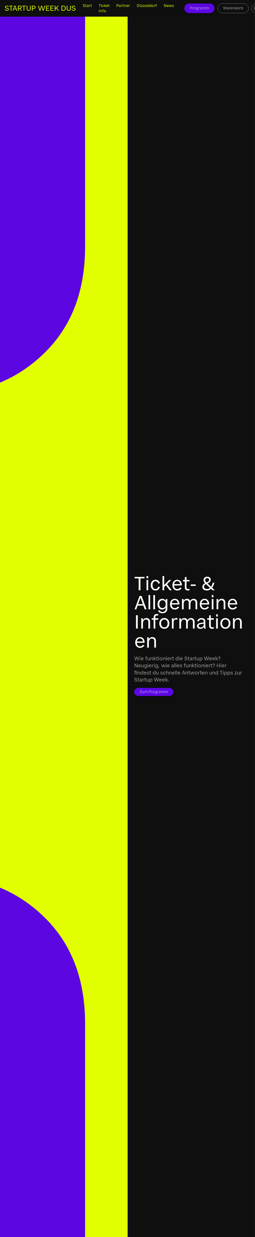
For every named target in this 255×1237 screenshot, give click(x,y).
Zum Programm (154, 692)
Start (87, 6)
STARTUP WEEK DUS (40, 8)
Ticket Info (104, 8)
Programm (199, 8)
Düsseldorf (147, 6)
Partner (123, 6)
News (169, 6)
